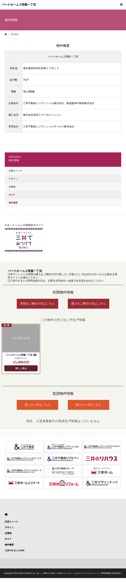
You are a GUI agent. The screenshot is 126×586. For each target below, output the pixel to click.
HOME (6, 514)
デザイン (13, 178)
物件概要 (13, 202)
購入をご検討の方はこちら (88, 303)
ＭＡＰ (12, 194)
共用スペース (15, 170)
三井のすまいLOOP (15, 550)
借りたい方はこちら (88, 404)
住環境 (12, 186)
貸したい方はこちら (37, 404)
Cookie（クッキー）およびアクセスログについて (78, 573)
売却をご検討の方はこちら (37, 303)
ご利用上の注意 (48, 573)
